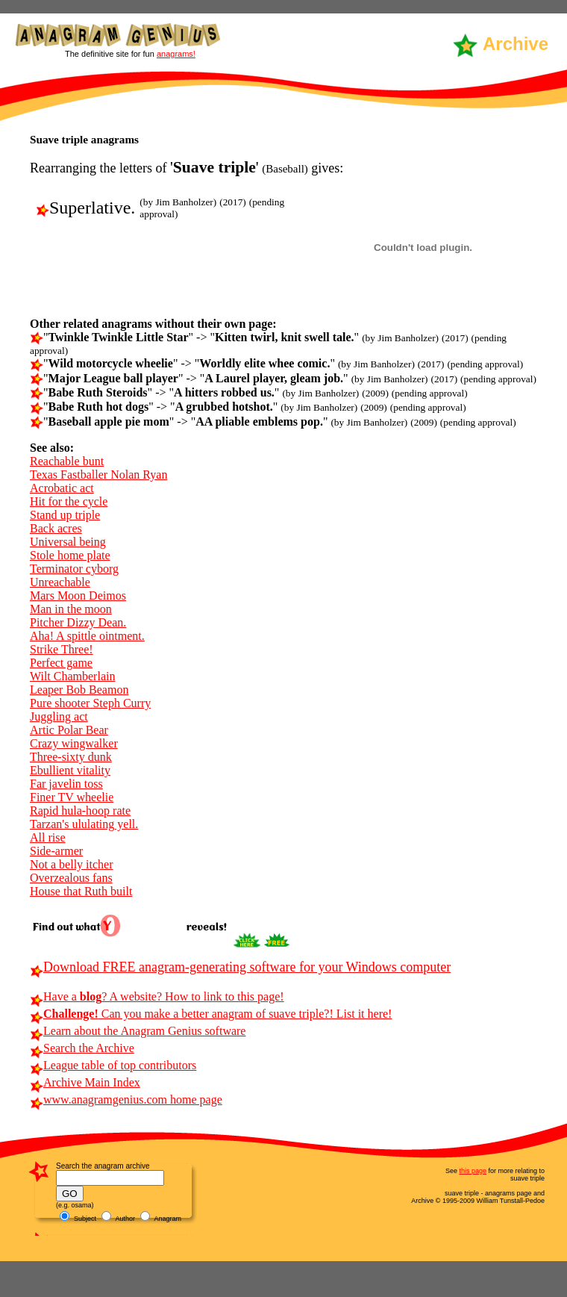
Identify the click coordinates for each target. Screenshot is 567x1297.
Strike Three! (61, 649)
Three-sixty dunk (71, 756)
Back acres (56, 528)
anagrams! (176, 53)
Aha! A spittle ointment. (87, 635)
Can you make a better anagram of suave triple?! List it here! (211, 1013)
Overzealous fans (71, 877)
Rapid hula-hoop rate (80, 810)
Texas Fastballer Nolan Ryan (98, 474)
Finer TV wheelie (71, 797)
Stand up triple (65, 514)
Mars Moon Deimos (78, 595)
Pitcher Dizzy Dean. (78, 622)
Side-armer (56, 851)
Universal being (68, 541)
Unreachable (60, 582)
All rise (48, 837)
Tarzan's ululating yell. (84, 824)
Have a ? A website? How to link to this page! (157, 996)
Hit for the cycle (68, 501)
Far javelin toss (66, 783)
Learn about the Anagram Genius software (137, 1030)
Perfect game (61, 662)
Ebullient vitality (70, 770)
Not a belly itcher (71, 864)
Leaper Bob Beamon (79, 689)
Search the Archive (82, 1048)
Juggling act (59, 716)
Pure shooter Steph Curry (90, 703)
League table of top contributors (113, 1065)
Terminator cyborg (74, 568)
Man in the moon (71, 609)
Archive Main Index (85, 1082)
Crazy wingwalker (74, 743)
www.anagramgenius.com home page (126, 1099)
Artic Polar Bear (69, 730)
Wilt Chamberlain (72, 676)
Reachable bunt (67, 461)
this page (472, 1171)
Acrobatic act (62, 488)
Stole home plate (70, 555)
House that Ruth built (81, 891)
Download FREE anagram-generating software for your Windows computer (240, 966)
